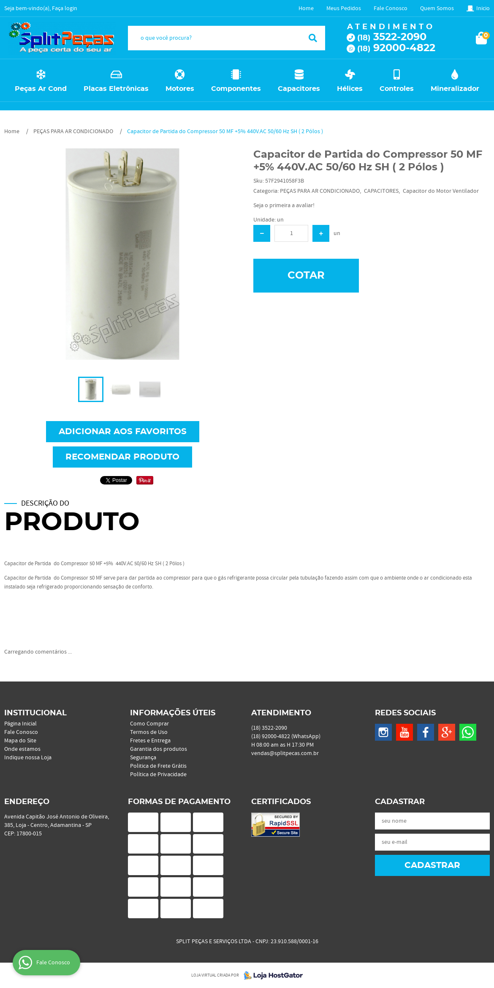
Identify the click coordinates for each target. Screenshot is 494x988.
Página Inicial (20, 724)
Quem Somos (437, 8)
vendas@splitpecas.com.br (285, 753)
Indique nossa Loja (28, 757)
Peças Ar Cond (41, 88)
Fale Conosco (390, 8)
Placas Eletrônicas (116, 88)
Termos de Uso (149, 732)
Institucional (35, 713)
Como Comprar (149, 724)
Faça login (64, 8)
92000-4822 (396, 48)
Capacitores (299, 88)
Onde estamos (22, 749)
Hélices (350, 88)
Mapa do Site (20, 740)
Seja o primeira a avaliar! (284, 205)
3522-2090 (391, 37)
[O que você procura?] (313, 38)
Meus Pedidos (343, 8)
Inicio (483, 8)
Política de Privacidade (158, 774)
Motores (180, 88)
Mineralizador (455, 88)
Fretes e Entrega (150, 740)
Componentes (236, 88)
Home (306, 8)
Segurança (143, 757)
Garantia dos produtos (158, 749)
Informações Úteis (172, 713)
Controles (397, 88)
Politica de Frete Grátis (158, 766)
